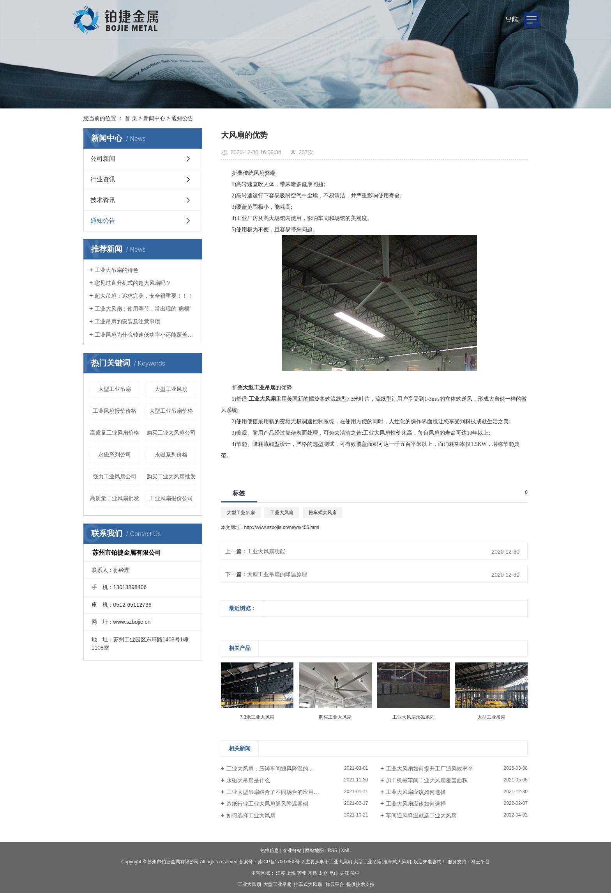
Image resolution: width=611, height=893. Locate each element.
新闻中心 (154, 118)
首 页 (131, 118)
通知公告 (182, 118)
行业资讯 (102, 179)
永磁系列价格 (171, 454)
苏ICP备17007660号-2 (281, 862)
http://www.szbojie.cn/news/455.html (282, 527)
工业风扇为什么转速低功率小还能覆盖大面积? (145, 335)
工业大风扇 (281, 512)
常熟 (312, 873)
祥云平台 (480, 862)
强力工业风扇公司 (114, 476)
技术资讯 (102, 200)
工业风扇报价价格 (114, 411)
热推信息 (269, 850)
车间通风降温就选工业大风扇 (421, 815)
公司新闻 (102, 158)
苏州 (302, 873)
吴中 (355, 873)
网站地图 (314, 850)
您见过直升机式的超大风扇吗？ (133, 283)
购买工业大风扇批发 (171, 476)
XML (346, 850)
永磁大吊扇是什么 (248, 780)
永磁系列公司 (114, 454)
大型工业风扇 (171, 389)
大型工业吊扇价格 (171, 411)
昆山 (334, 873)
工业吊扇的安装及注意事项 (127, 321)
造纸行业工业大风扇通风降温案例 (267, 804)
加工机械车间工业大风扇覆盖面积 (427, 780)
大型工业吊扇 (114, 389)
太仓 (323, 873)
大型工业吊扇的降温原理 (277, 574)
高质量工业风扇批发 (114, 498)
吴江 (344, 873)
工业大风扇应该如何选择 (416, 792)
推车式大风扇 (323, 512)
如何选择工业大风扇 (250, 815)
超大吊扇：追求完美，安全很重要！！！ (144, 296)
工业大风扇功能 (266, 551)
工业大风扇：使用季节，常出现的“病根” (143, 308)
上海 (291, 873)
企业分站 (292, 850)
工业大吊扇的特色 (116, 270)
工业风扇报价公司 (171, 498)
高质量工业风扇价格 (114, 433)
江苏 (280, 873)
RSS (332, 850)
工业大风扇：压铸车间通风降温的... (269, 768)
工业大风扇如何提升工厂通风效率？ (429, 768)
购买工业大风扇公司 (171, 433)
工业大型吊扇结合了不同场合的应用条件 (275, 792)
